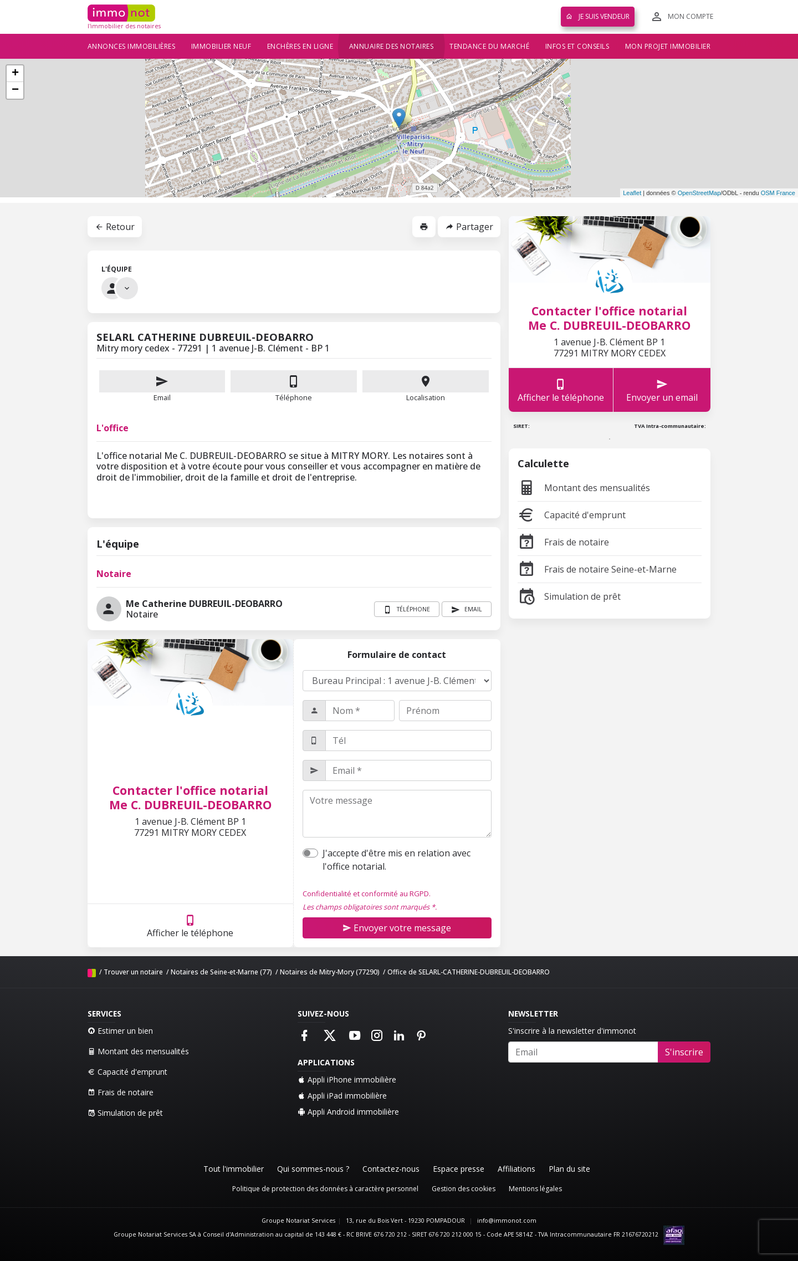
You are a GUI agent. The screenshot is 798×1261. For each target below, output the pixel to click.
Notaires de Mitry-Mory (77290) (330, 972)
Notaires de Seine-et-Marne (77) (221, 972)
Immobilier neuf (221, 46)
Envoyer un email (662, 390)
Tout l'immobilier (233, 1168)
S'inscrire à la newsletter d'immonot (572, 1030)
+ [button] (15, 73)
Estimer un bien (120, 1030)
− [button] (15, 90)
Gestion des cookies (463, 1188)
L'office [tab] (112, 428)
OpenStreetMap (699, 193)
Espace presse (458, 1168)
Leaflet (632, 193)
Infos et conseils (577, 46)
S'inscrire (684, 1052)
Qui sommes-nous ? (313, 1168)
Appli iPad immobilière (342, 1095)
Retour (115, 227)
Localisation (425, 386)
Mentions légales (535, 1188)
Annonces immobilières (132, 46)
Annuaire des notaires (391, 46)
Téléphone (293, 397)
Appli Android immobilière (348, 1111)
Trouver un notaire (133, 972)
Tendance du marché (489, 46)
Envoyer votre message (396, 928)
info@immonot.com (506, 1220)
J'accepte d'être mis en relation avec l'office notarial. (396, 859)
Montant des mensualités (584, 487)
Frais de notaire (563, 542)
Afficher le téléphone (190, 926)
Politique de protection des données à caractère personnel (325, 1188)
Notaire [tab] (113, 574)
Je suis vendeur (598, 16)
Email (162, 386)
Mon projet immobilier (668, 46)
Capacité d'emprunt (572, 515)
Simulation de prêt (569, 596)
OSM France (778, 193)
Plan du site (569, 1168)
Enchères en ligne (300, 46)
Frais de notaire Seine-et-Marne (597, 569)
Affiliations (516, 1168)
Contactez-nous (391, 1168)
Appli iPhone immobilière (347, 1079)
